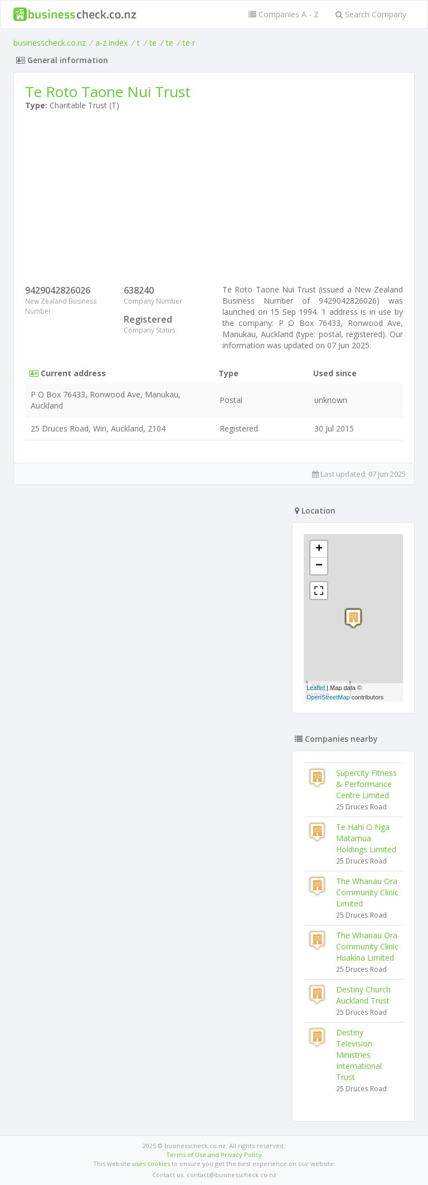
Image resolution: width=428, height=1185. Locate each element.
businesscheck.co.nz (49, 42)
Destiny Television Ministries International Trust (359, 1054)
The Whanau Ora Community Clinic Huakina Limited (367, 946)
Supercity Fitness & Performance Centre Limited (366, 783)
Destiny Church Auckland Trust (363, 995)
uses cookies (151, 1163)
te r (189, 42)
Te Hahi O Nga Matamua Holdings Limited (366, 838)
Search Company (370, 14)
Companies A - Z (284, 14)
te (153, 42)
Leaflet (316, 687)
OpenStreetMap (328, 697)
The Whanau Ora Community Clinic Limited (367, 892)
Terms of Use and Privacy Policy (214, 1154)
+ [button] (319, 549)
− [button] (319, 566)
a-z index (111, 42)
